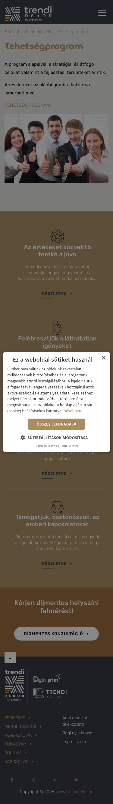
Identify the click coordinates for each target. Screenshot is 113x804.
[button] (56, 438)
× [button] (103, 358)
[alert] (56, 402)
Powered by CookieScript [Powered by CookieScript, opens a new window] (56, 446)
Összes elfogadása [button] (57, 424)
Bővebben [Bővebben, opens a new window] (72, 410)
